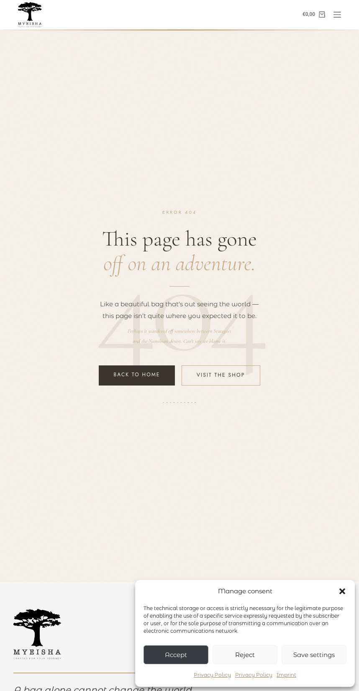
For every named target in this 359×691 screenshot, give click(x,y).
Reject (245, 655)
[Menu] (337, 14)
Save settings (314, 655)
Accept (176, 655)
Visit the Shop (221, 375)
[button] (342, 591)
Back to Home (137, 374)
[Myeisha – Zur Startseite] (37, 634)
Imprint (286, 675)
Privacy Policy (212, 675)
